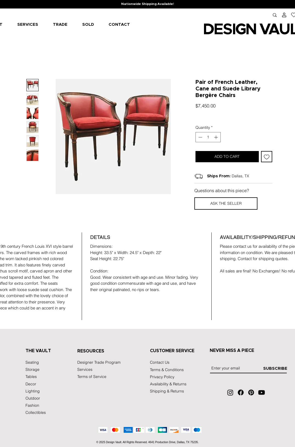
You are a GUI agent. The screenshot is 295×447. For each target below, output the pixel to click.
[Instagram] (230, 392)
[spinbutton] (208, 137)
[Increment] (216, 137)
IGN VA (255, 29)
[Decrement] (199, 137)
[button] (225, 203)
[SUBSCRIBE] (275, 368)
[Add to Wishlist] (266, 156)
